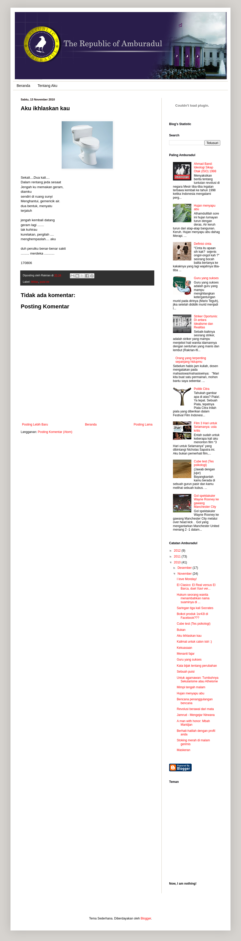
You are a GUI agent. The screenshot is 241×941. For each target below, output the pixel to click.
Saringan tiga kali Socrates (195, 608)
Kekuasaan (184, 648)
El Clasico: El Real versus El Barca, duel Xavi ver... (196, 586)
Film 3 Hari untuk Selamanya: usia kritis (205, 426)
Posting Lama (143, 424)
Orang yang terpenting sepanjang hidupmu (191, 359)
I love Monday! (187, 579)
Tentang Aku (47, 86)
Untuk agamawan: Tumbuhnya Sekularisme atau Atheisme (197, 679)
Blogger (146, 918)
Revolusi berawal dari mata (195, 709)
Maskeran (183, 750)
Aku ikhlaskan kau (189, 636)
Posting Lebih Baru (35, 424)
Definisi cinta (202, 244)
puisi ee (44, 281)
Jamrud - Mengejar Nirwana (196, 715)
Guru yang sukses (206, 278)
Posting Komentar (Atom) (55, 432)
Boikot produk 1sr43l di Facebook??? (192, 615)
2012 (178, 550)
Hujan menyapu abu (190, 693)
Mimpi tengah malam (191, 687)
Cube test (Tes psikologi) (204, 463)
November (185, 573)
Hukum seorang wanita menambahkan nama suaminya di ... (193, 598)
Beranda (23, 86)
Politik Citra (202, 389)
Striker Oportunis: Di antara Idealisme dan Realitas (206, 322)
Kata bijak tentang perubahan (197, 665)
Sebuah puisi (185, 671)
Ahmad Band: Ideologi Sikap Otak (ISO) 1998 (205, 167)
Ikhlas (34, 281)
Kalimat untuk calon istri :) (194, 641)
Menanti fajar (185, 653)
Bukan (181, 630)
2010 (178, 562)
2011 (178, 556)
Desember (185, 568)
